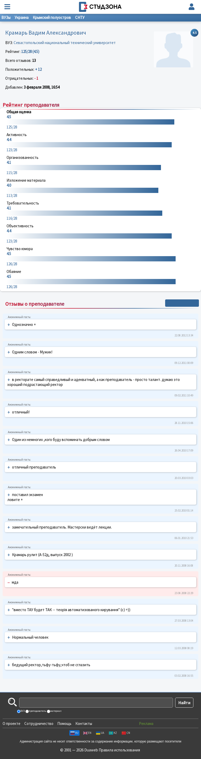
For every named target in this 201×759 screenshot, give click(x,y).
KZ (113, 733)
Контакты (83, 723)
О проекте (11, 723)
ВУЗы (5, 17)
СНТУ (80, 17)
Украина (22, 17)
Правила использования (119, 749)
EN (87, 733)
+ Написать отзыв (182, 303)
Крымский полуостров (52, 17)
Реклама (146, 723)
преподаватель (37, 711)
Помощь (64, 723)
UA (100, 733)
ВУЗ (22, 711)
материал (56, 711)
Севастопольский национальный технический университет (65, 42)
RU (74, 733)
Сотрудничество (38, 723)
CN (126, 733)
